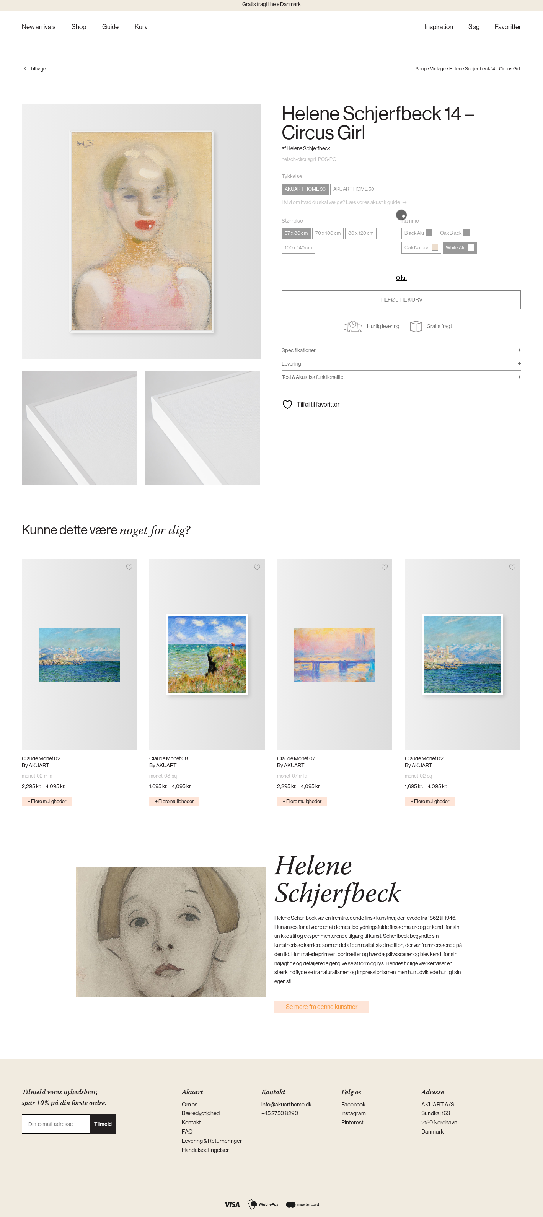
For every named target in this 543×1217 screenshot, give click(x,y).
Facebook (353, 1104)
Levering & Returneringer (212, 1140)
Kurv (141, 27)
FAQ (187, 1131)
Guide (110, 27)
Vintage (438, 69)
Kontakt (191, 1122)
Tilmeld (103, 1124)
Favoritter (508, 27)
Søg (473, 27)
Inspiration (439, 27)
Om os (189, 1104)
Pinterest (352, 1122)
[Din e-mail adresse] (56, 1124)
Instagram (353, 1113)
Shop (79, 27)
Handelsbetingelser (205, 1150)
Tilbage (38, 69)
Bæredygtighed (201, 1113)
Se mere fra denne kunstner (321, 1006)
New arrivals (38, 27)
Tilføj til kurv (401, 299)
